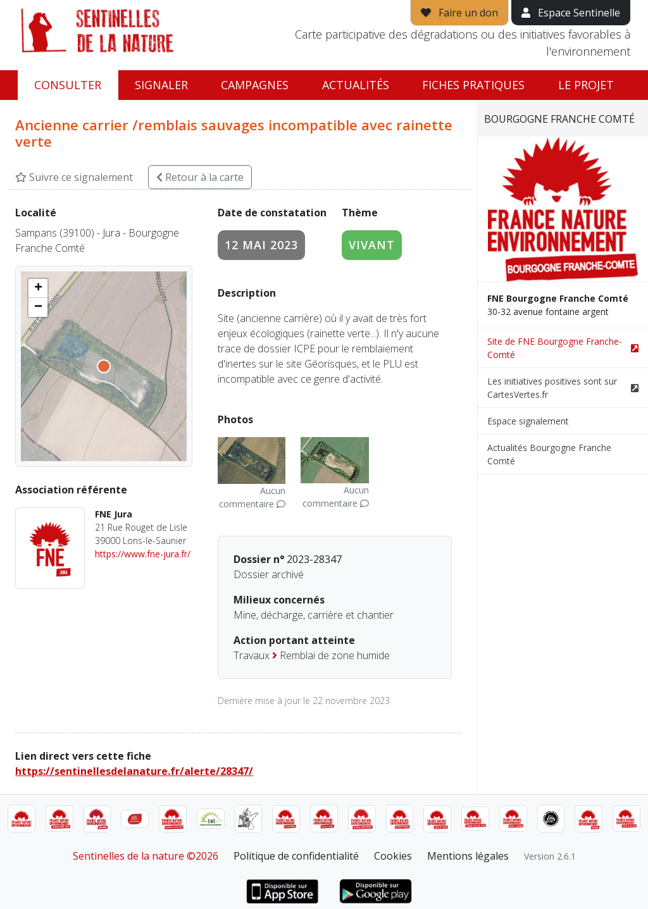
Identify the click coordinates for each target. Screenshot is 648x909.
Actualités (355, 84)
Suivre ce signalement (74, 177)
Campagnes (255, 84)
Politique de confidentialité (296, 856)
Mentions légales (468, 856)
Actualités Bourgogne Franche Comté (549, 454)
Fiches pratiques (473, 84)
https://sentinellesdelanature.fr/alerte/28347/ (134, 771)
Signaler (161, 84)
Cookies (393, 856)
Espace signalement (528, 421)
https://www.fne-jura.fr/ (142, 554)
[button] (37, 288)
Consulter (67, 84)
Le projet (586, 84)
